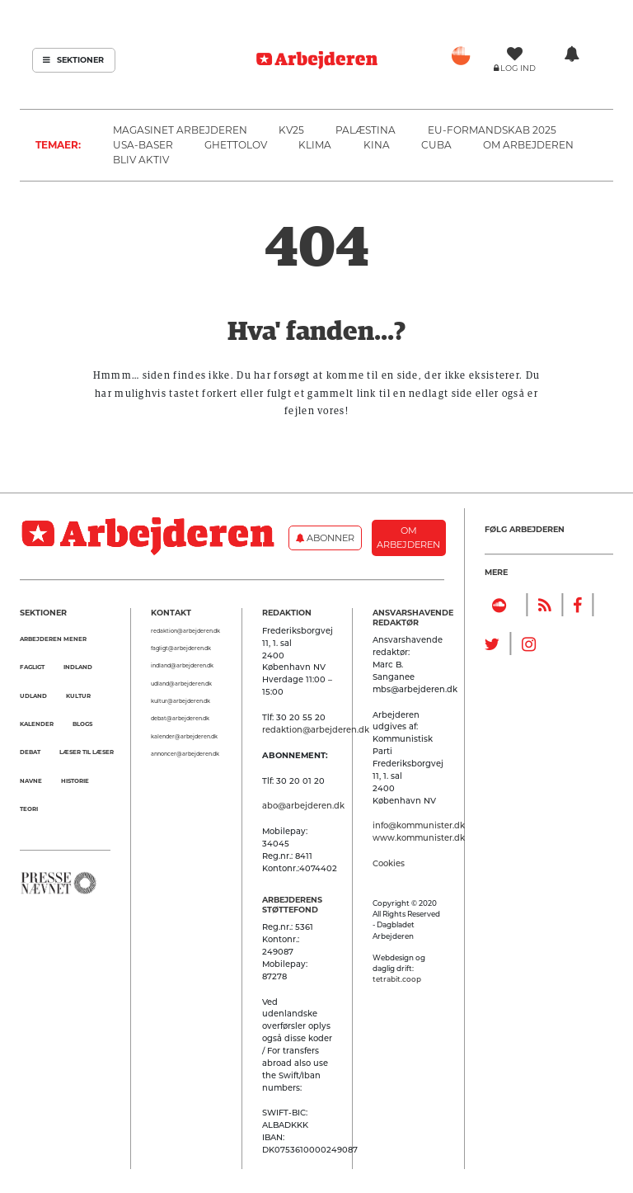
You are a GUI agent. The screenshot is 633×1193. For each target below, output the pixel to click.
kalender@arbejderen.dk (184, 736)
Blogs (82, 724)
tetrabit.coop (397, 978)
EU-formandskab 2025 (492, 130)
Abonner (325, 538)
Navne (31, 781)
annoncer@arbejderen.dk (185, 754)
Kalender (37, 724)
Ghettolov (235, 145)
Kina (376, 145)
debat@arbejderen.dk (180, 718)
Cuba (436, 145)
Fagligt (32, 667)
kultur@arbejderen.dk (180, 701)
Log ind (518, 68)
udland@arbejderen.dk (181, 684)
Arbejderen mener (53, 639)
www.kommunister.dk (419, 837)
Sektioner (73, 59)
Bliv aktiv (141, 159)
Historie (75, 781)
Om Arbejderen (528, 145)
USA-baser (143, 145)
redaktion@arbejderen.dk (185, 631)
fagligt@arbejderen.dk (181, 648)
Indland (77, 667)
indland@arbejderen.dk (182, 666)
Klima (314, 145)
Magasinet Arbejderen (180, 130)
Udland (33, 696)
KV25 (291, 130)
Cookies (389, 863)
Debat (30, 752)
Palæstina (365, 130)
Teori (29, 809)
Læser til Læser (86, 752)
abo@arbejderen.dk (303, 805)
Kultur (78, 696)
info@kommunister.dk (419, 825)
